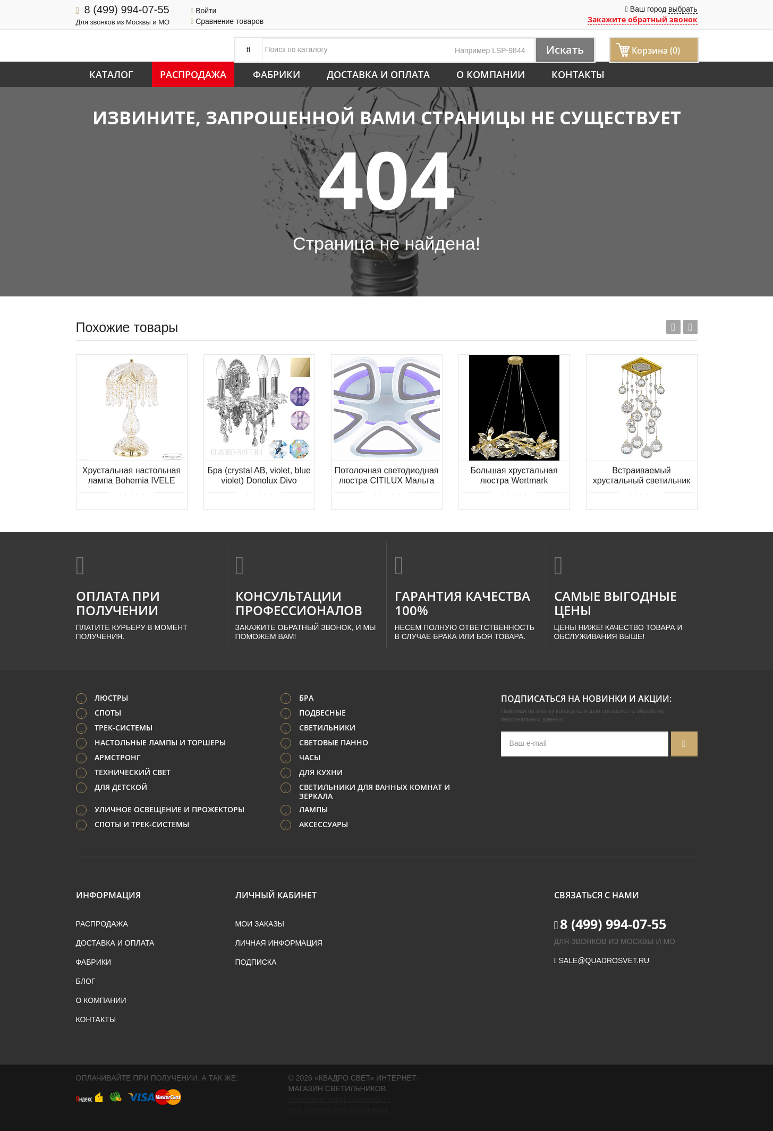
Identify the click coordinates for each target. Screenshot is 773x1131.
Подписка (256, 962)
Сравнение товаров (227, 21)
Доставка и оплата (378, 74)
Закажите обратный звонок (643, 19)
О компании (490, 74)
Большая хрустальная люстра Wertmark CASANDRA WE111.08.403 (513, 476)
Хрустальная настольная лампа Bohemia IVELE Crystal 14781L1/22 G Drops (131, 476)
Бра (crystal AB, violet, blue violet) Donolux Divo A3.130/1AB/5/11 (259, 476)
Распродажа (193, 74)
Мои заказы (259, 924)
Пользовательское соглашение (338, 1110)
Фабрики (276, 74)
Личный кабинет (276, 895)
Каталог (111, 74)
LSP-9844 (508, 50)
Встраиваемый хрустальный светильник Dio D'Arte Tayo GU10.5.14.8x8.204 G (641, 476)
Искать (564, 49)
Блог (86, 981)
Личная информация (278, 943)
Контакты (578, 74)
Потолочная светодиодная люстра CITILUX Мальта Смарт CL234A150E (387, 476)
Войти (203, 10)
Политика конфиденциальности (339, 1099)
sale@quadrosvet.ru (604, 960)
